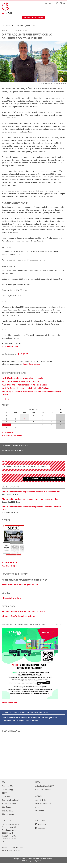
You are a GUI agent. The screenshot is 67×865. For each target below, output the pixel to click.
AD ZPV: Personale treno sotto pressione (21, 382)
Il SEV (4, 793)
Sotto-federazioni (9, 804)
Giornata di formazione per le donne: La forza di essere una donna (31, 499)
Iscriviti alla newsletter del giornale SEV (20, 585)
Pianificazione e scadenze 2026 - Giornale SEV (24, 611)
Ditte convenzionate (43, 804)
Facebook (42, 825)
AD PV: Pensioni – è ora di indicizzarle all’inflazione (26, 388)
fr (50, 4)
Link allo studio (10, 703)
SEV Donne (6, 807)
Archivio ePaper (10, 566)
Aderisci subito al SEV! (13, 451)
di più (6, 399)
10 (24, 419)
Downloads (39, 811)
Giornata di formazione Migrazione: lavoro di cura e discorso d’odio (31, 492)
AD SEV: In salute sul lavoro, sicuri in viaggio (23, 378)
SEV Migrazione (8, 814)
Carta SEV (6, 797)
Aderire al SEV (7, 786)
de (46, 4)
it (54, 4)
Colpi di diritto (40, 800)
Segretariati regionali (10, 800)
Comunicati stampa (43, 790)
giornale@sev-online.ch (11, 346)
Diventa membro (33, 18)
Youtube (41, 828)
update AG (33, 861)
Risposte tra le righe (12, 598)
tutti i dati (8, 433)
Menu (8, 13)
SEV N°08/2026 (10, 563)
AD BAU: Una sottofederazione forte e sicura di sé (25, 385)
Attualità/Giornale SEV (44, 786)
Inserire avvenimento (12, 436)
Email (4, 842)
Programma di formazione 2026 (43, 479)
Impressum (35, 859)
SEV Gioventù (7, 811)
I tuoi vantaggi (7, 790)
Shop (37, 807)
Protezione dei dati (46, 859)
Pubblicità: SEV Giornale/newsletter (19, 616)
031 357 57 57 (10, 836)
